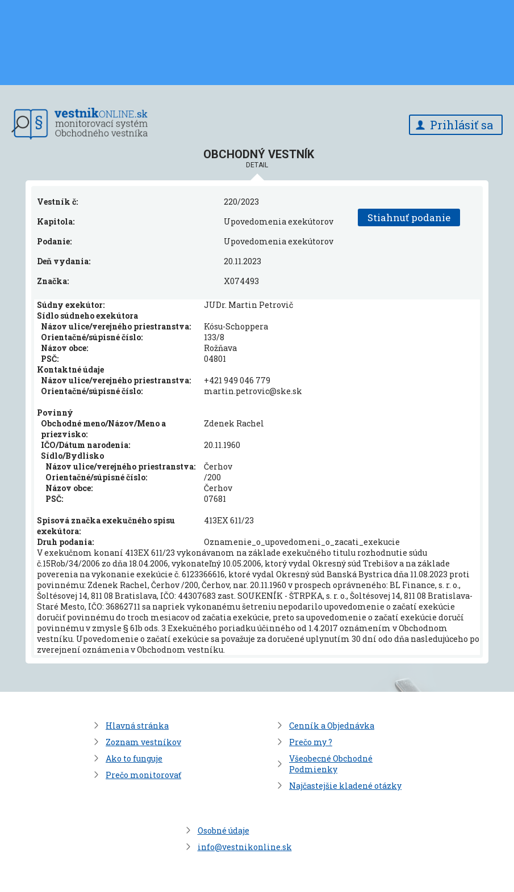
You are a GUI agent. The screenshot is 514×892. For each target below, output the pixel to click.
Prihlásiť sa (461, 124)
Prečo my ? (310, 742)
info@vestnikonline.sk (245, 847)
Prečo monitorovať (143, 775)
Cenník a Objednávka (331, 725)
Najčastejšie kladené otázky (345, 785)
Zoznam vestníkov (143, 742)
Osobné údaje (223, 830)
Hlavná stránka (137, 725)
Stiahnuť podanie (408, 217)
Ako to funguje (134, 758)
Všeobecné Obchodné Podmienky (331, 764)
